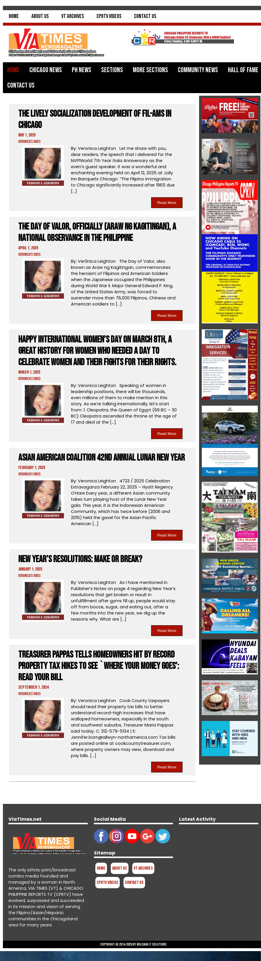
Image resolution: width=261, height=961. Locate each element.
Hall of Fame (243, 70)
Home (14, 16)
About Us (40, 16)
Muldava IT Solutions (152, 944)
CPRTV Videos (108, 16)
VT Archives (72, 16)
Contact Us (145, 16)
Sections (112, 70)
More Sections (150, 70)
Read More (166, 202)
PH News (81, 70)
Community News (198, 70)
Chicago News (45, 70)
